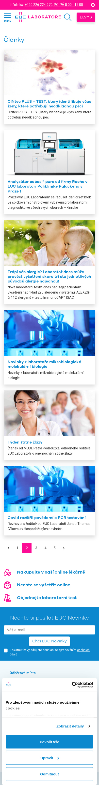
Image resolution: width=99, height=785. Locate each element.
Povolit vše (49, 742)
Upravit (49, 758)
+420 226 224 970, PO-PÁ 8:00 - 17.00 (54, 5)
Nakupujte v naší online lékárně (51, 572)
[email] (49, 630)
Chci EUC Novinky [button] (49, 641)
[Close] (93, 4)
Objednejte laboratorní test (47, 598)
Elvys (86, 17)
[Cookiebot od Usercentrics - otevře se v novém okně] (71, 685)
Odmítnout (49, 774)
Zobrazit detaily (70, 726)
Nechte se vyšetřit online (43, 585)
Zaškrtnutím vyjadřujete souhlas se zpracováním (50, 652)
